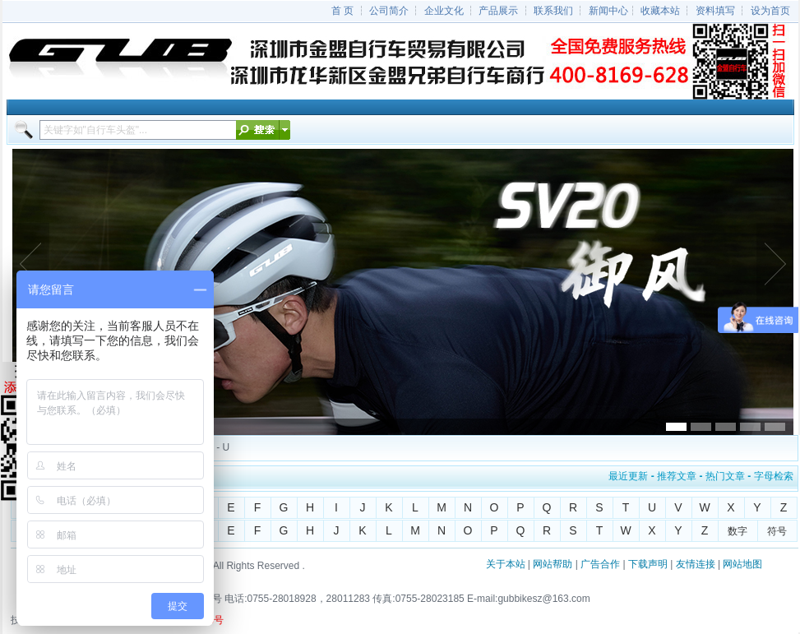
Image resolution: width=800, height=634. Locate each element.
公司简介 (389, 10)
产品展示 (498, 10)
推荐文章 (676, 476)
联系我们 (553, 10)
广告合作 (600, 564)
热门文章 (725, 476)
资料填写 (715, 10)
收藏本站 (660, 10)
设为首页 (770, 10)
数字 (737, 531)
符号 (777, 531)
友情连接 (695, 564)
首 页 (342, 10)
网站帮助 (552, 564)
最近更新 (628, 476)
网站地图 (742, 564)
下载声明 (648, 564)
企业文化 (444, 10)
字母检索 (773, 476)
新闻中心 (608, 10)
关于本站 (505, 564)
